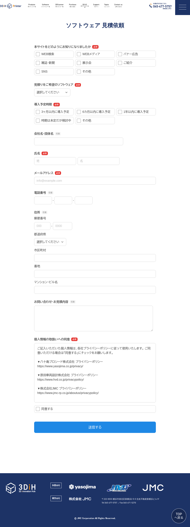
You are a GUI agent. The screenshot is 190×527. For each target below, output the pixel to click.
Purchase (72, 5)
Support (96, 5)
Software (45, 5)
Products (32, 5)
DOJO (85, 6)
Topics (106, 5)
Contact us (118, 5)
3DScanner (59, 5)
